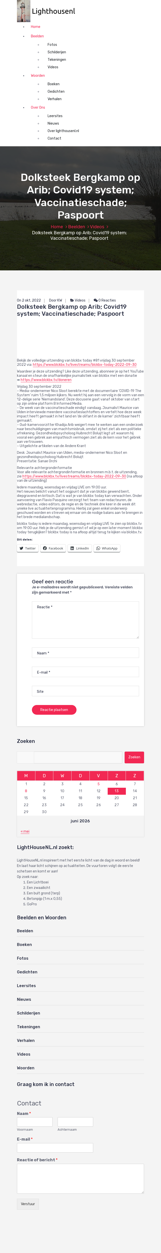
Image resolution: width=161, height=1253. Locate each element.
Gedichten (56, 91)
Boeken (54, 84)
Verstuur (28, 1204)
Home (35, 27)
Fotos (52, 45)
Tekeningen (57, 60)
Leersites (55, 116)
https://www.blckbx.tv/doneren (46, 380)
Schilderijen (57, 52)
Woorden (38, 76)
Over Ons (38, 107)
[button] (48, 11)
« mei (25, 831)
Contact (54, 138)
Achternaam (67, 1129)
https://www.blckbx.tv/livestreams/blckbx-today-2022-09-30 (85, 365)
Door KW (55, 300)
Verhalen (55, 99)
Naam (24, 1113)
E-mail (25, 1139)
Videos (53, 67)
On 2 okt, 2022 (29, 300)
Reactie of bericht (37, 1160)
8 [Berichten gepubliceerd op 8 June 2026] (26, 791)
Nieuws (53, 123)
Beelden (37, 36)
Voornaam (25, 1129)
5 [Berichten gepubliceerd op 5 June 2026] (98, 784)
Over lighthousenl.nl (63, 131)
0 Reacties (105, 300)
